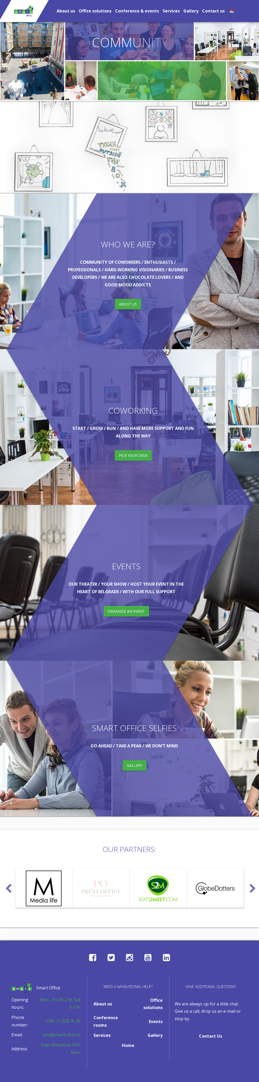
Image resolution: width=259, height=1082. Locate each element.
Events (156, 1021)
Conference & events (137, 11)
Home (128, 1045)
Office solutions (95, 11)
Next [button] (251, 886)
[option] (43, 888)
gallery (134, 766)
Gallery (190, 11)
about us (127, 304)
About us (66, 11)
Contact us (213, 11)
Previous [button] (7, 886)
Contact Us (210, 1036)
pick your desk (133, 455)
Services (171, 11)
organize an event (126, 611)
